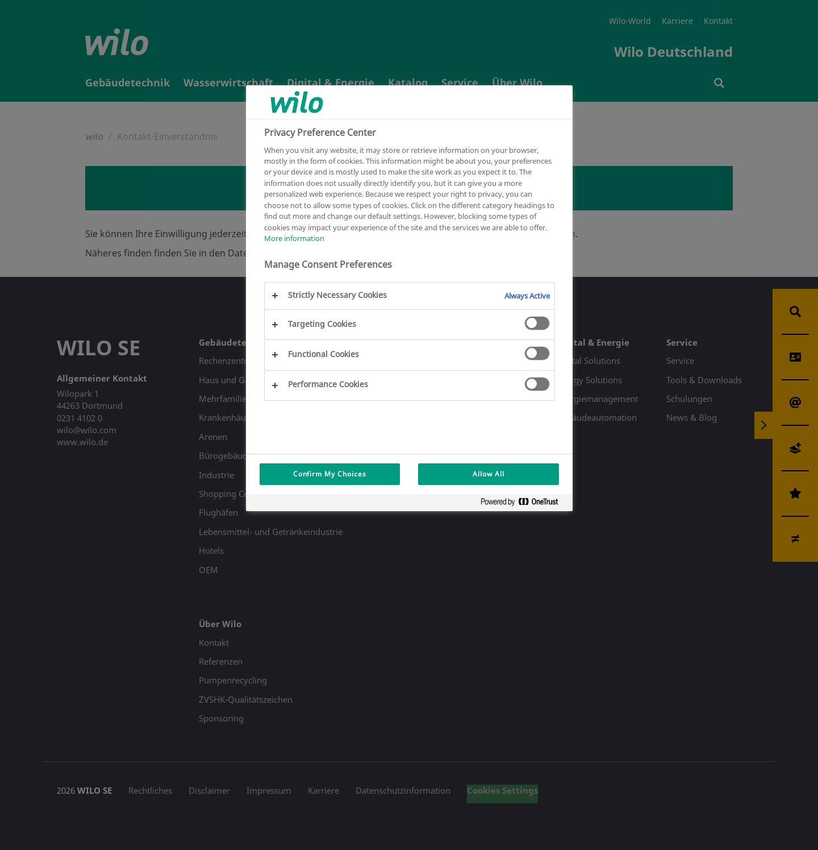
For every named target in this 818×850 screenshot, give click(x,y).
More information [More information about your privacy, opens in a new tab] (294, 238)
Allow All (488, 474)
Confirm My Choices (329, 474)
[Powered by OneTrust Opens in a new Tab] (524, 504)
